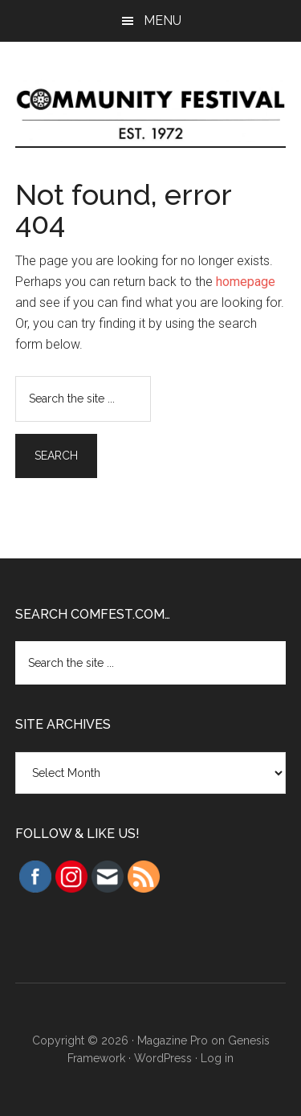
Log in (217, 1058)
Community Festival (151, 110)
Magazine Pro (172, 1040)
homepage (245, 281)
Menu (162, 20)
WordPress (163, 1058)
